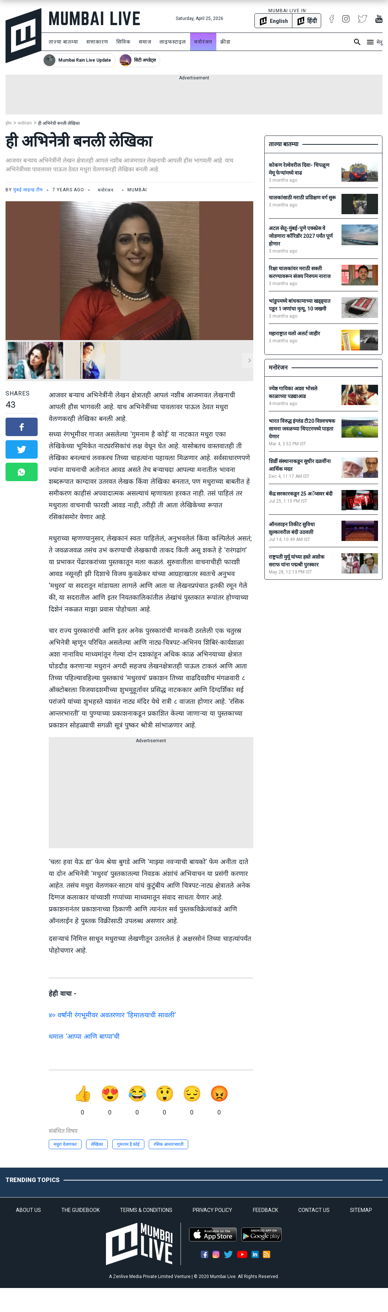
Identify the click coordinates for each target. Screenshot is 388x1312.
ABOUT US (28, 1210)
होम (8, 123)
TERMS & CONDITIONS (146, 1210)
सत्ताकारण (97, 42)
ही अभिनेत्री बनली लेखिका (59, 123)
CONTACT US (314, 1210)
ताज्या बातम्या (63, 42)
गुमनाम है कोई (128, 1144)
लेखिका (97, 1144)
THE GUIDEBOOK (80, 1210)
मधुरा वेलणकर (65, 1144)
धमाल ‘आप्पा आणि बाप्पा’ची (84, 1036)
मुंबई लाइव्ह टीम (28, 189)
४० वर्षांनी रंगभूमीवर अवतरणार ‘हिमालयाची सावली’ (112, 1015)
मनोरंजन (203, 42)
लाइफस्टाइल (172, 42)
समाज (145, 42)
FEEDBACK (265, 1210)
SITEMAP (361, 1210)
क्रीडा (225, 42)
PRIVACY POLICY (212, 1210)
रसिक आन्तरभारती (168, 1144)
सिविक (123, 42)
